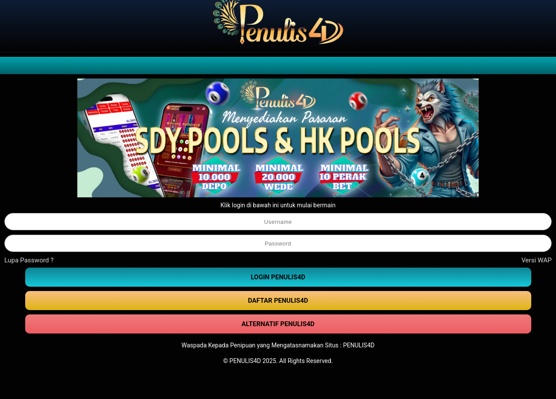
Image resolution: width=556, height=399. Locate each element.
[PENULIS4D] (278, 26)
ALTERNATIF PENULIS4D (278, 324)
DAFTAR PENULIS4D (278, 300)
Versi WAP (536, 260)
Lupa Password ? (28, 260)
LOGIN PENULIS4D (278, 277)
